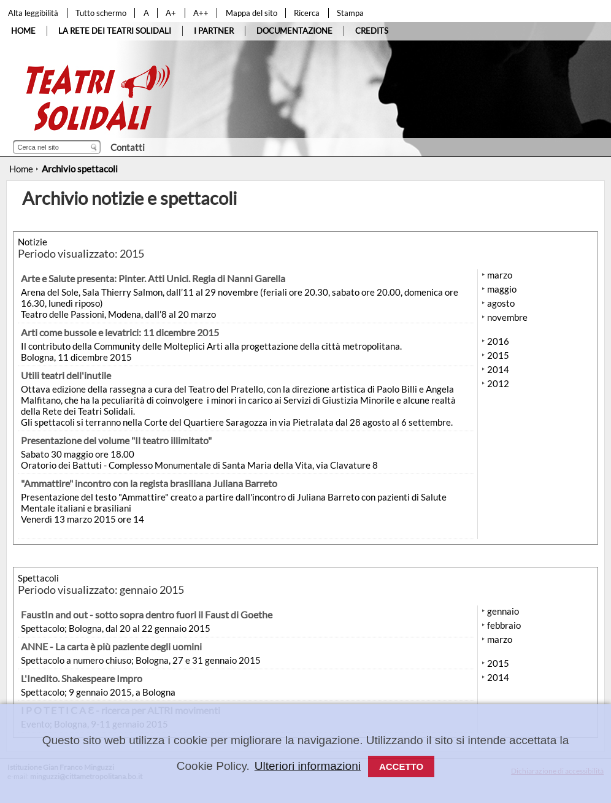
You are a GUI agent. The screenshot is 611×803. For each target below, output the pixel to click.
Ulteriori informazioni (308, 765)
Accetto (401, 766)
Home (21, 168)
